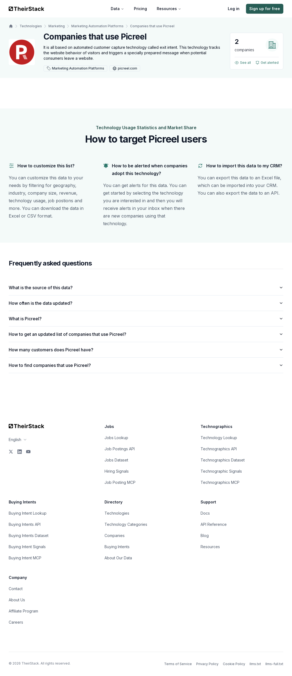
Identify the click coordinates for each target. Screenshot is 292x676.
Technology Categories (125, 524)
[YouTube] (28, 451)
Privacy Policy (207, 664)
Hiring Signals (116, 471)
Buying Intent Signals (27, 546)
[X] (11, 451)
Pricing (140, 8)
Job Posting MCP (120, 482)
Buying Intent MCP (25, 558)
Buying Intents (117, 546)
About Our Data (118, 558)
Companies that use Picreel (152, 26)
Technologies (31, 26)
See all (243, 63)
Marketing (56, 26)
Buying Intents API (25, 524)
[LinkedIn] (19, 451)
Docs (205, 513)
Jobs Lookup (116, 437)
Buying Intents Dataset (28, 535)
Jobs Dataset (116, 460)
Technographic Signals (221, 471)
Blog (205, 535)
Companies (114, 535)
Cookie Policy (234, 664)
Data (117, 8)
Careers (16, 622)
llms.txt (255, 664)
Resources (169, 8)
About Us (17, 599)
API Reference (214, 524)
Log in (233, 8)
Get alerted (267, 63)
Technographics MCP (220, 482)
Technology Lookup (219, 437)
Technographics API (219, 448)
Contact (16, 588)
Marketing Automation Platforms (97, 26)
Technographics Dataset (223, 460)
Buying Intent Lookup (28, 513)
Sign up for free (264, 8)
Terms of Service (178, 664)
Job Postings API (119, 448)
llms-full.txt (274, 664)
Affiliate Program (23, 611)
